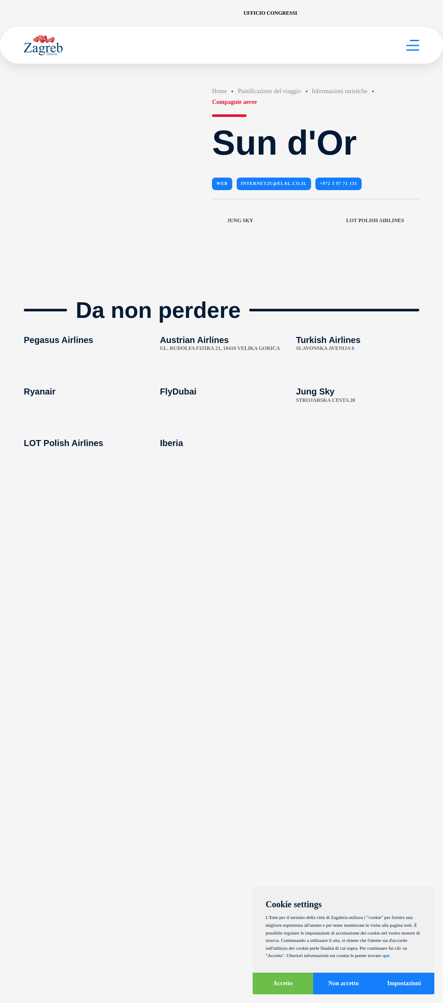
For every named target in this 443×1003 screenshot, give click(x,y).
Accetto (282, 983)
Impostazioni (404, 983)
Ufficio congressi (270, 13)
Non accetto (343, 983)
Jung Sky (232, 221)
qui (385, 955)
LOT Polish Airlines (382, 221)
